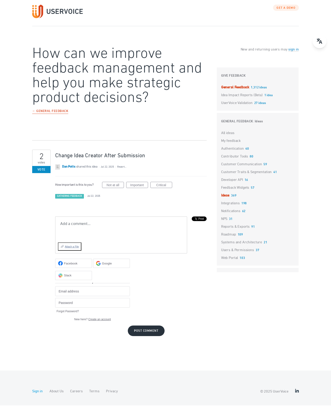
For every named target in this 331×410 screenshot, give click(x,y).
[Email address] (92, 296)
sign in (293, 54)
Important (139, 190)
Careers (76, 396)
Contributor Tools (234, 161)
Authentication (232, 153)
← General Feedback (50, 116)
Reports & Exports (235, 231)
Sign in (37, 396)
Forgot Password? (68, 315)
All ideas (227, 138)
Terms (94, 396)
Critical (164, 190)
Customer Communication (241, 169)
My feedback (231, 145)
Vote (41, 174)
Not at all (115, 190)
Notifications (230, 216)
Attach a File (72, 251)
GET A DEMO (286, 12)
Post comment (146, 335)
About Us (56, 396)
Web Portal (229, 262)
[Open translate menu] (319, 41)
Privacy (112, 396)
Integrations (230, 208)
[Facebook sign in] (73, 267)
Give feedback (233, 80)
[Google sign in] (111, 267)
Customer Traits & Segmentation (246, 177)
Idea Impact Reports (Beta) (242, 100)
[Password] (92, 307)
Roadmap (228, 239)
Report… (121, 171)
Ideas (259, 126)
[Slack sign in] (73, 280)
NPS (224, 223)
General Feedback (235, 92)
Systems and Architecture (241, 247)
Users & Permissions (237, 255)
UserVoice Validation (237, 108)
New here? (92, 324)
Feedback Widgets (235, 192)
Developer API (232, 184)
